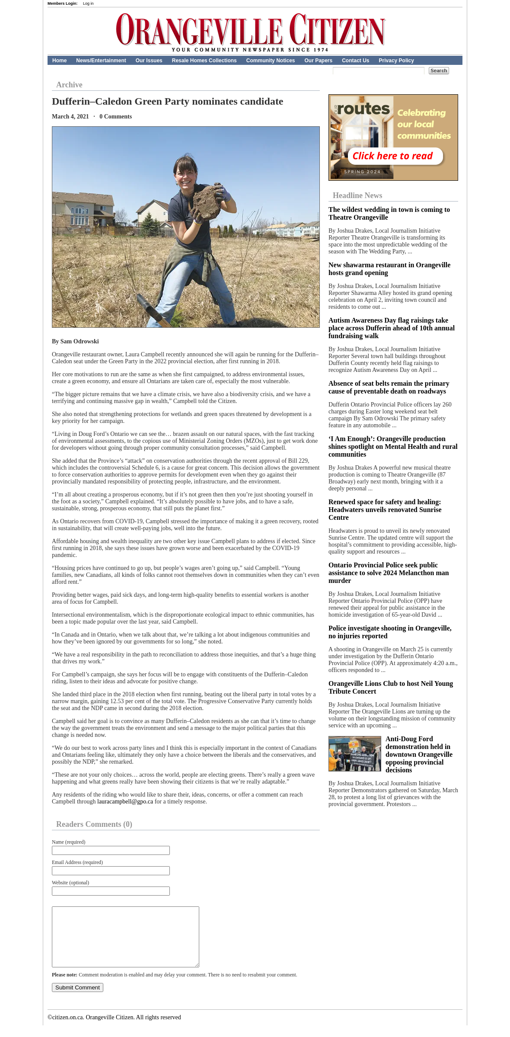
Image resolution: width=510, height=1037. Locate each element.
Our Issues (149, 61)
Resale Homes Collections (204, 61)
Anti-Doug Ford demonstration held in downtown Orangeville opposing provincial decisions (419, 754)
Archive (69, 84)
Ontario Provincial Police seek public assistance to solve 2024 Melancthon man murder (388, 572)
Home (59, 61)
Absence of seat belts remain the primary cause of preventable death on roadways (388, 387)
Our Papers (318, 61)
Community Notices (270, 61)
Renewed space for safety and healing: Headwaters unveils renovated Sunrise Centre (384, 509)
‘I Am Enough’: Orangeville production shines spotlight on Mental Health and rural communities (393, 446)
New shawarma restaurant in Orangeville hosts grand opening (389, 268)
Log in (88, 3)
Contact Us (355, 61)
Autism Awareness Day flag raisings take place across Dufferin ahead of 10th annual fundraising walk (391, 328)
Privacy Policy (396, 61)
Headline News (357, 195)
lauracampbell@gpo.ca (125, 801)
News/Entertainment (101, 61)
